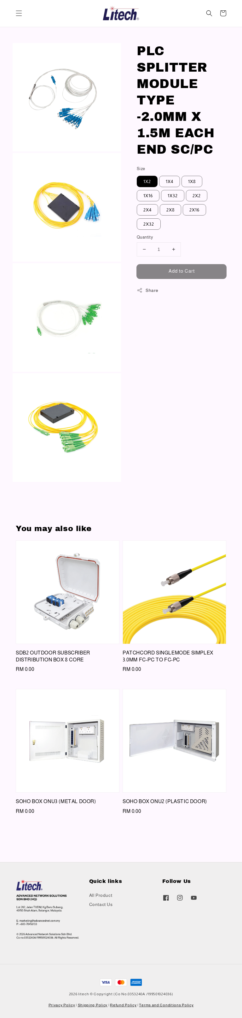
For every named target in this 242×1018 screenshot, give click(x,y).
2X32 (148, 224)
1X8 (192, 181)
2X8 (170, 209)
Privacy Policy (62, 1005)
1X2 (147, 181)
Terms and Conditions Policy (166, 1005)
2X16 (194, 209)
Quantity (145, 237)
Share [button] (147, 290)
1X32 (173, 195)
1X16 (148, 195)
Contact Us (101, 904)
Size (141, 168)
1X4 (169, 181)
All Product (100, 895)
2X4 (147, 209)
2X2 (197, 195)
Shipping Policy (93, 1005)
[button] (19, 13)
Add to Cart (182, 271)
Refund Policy (123, 1005)
